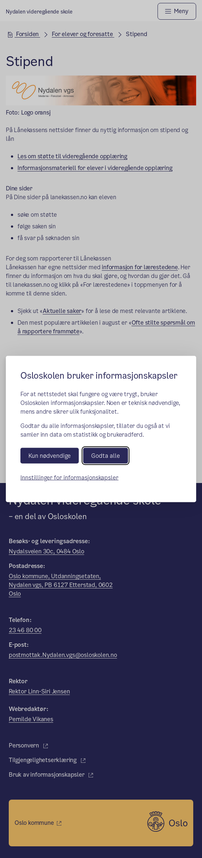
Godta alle (105, 455)
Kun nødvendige (49, 455)
